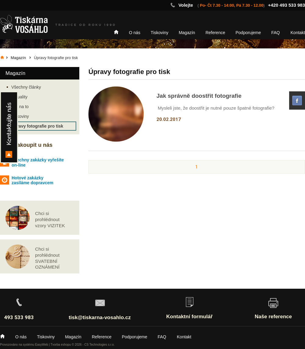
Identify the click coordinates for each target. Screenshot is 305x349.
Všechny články (26, 87)
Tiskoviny (159, 32)
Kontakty (9, 127)
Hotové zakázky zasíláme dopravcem (32, 180)
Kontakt (298, 32)
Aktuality (19, 96)
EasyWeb (41, 344)
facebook (297, 100)
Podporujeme (248, 32)
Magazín (187, 32)
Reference (215, 32)
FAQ (275, 32)
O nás (134, 32)
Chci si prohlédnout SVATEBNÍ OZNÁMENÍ (47, 258)
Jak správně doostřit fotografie (199, 96)
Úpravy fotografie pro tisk (37, 126)
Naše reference (273, 316)
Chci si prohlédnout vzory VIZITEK (50, 219)
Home (116, 32)
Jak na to (20, 106)
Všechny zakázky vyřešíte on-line (38, 162)
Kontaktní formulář (189, 316)
